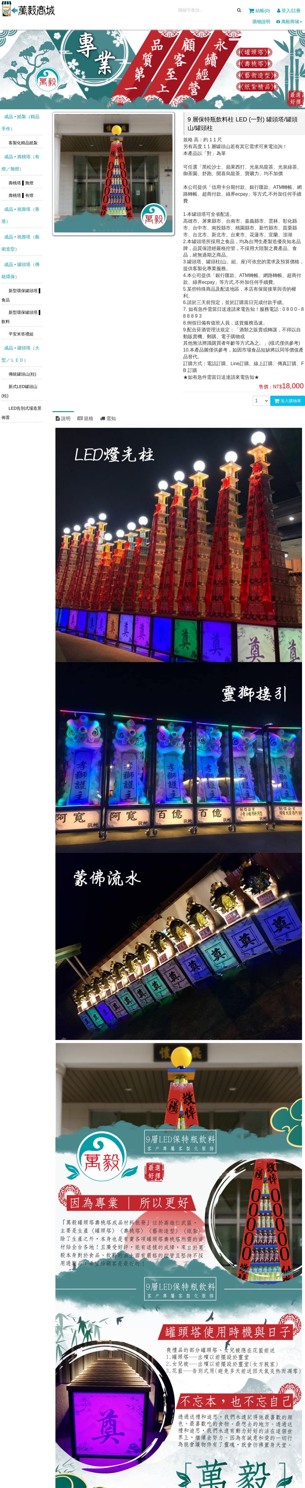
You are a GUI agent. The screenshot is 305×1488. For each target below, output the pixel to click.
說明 (63, 418)
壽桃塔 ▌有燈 (20, 195)
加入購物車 (287, 400)
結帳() (260, 10)
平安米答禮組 (20, 334)
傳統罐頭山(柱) (21, 374)
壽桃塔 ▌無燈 (20, 183)
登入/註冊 (289, 10)
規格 (85, 418)
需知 (108, 418)
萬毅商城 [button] (289, 21)
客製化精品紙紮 (22, 142)
